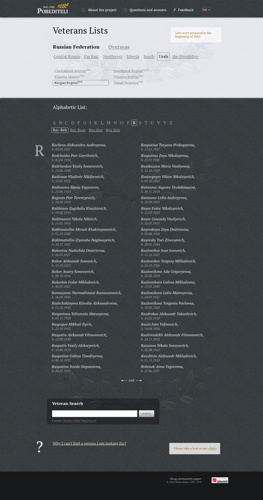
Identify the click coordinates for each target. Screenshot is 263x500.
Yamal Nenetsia (126, 82)
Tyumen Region (126, 76)
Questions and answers (145, 9)
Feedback (183, 9)
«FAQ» (212, 448)
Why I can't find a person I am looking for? (89, 443)
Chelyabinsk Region (70, 71)
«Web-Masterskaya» (179, 481)
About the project (99, 9)
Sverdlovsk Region (128, 71)
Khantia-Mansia (66, 76)
